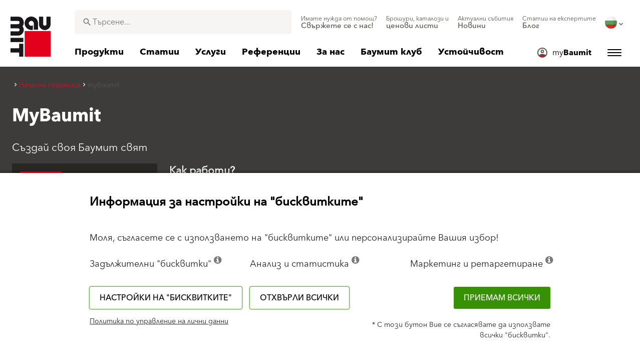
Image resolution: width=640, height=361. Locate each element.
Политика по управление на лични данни (159, 321)
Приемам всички (502, 298)
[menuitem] (339, 22)
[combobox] (183, 22)
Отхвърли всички (299, 298)
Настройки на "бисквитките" (166, 298)
